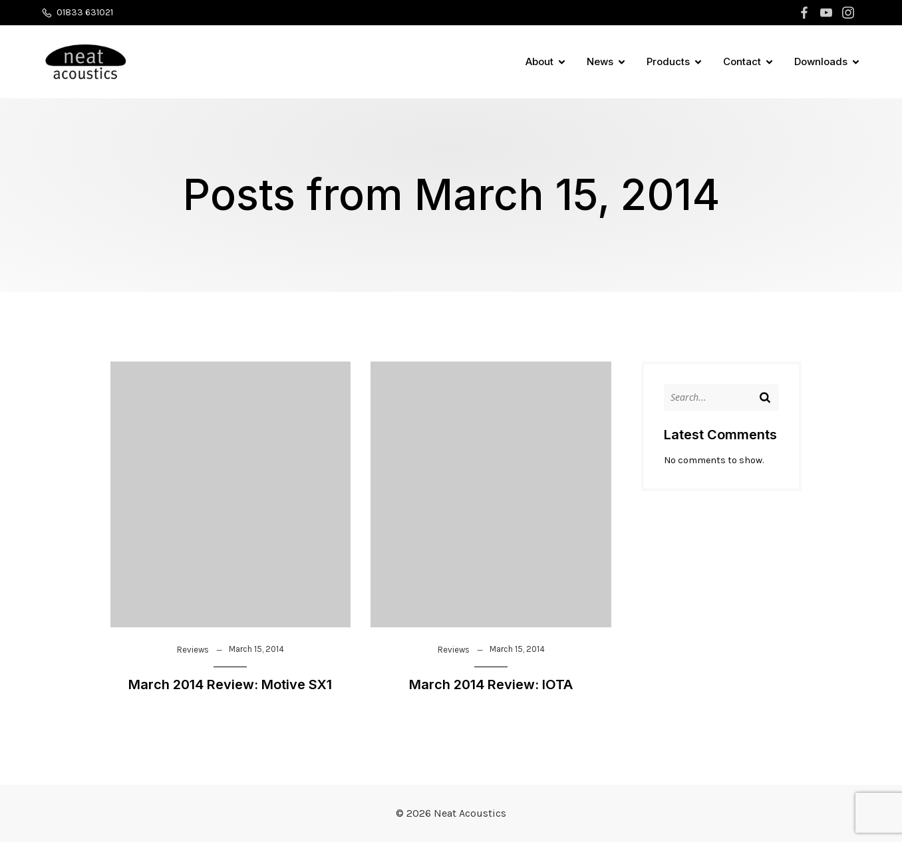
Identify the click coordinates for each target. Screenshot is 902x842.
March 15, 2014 (256, 649)
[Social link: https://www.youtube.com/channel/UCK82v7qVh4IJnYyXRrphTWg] (828, 12)
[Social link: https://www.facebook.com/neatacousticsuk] (806, 12)
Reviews (193, 650)
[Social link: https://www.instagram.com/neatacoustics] (850, 12)
